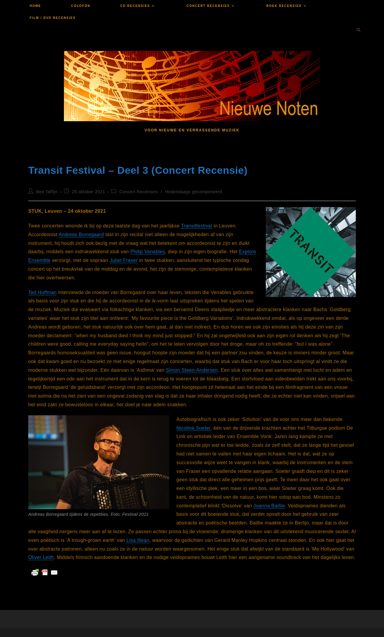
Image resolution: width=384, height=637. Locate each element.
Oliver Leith (41, 557)
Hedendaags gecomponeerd (193, 191)
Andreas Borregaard (81, 234)
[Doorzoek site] (358, 30)
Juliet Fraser (124, 260)
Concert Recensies (138, 191)
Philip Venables (147, 251)
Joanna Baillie (269, 505)
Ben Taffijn (47, 191)
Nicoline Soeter (193, 428)
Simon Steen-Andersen (192, 370)
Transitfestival (196, 225)
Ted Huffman (42, 292)
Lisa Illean (137, 540)
